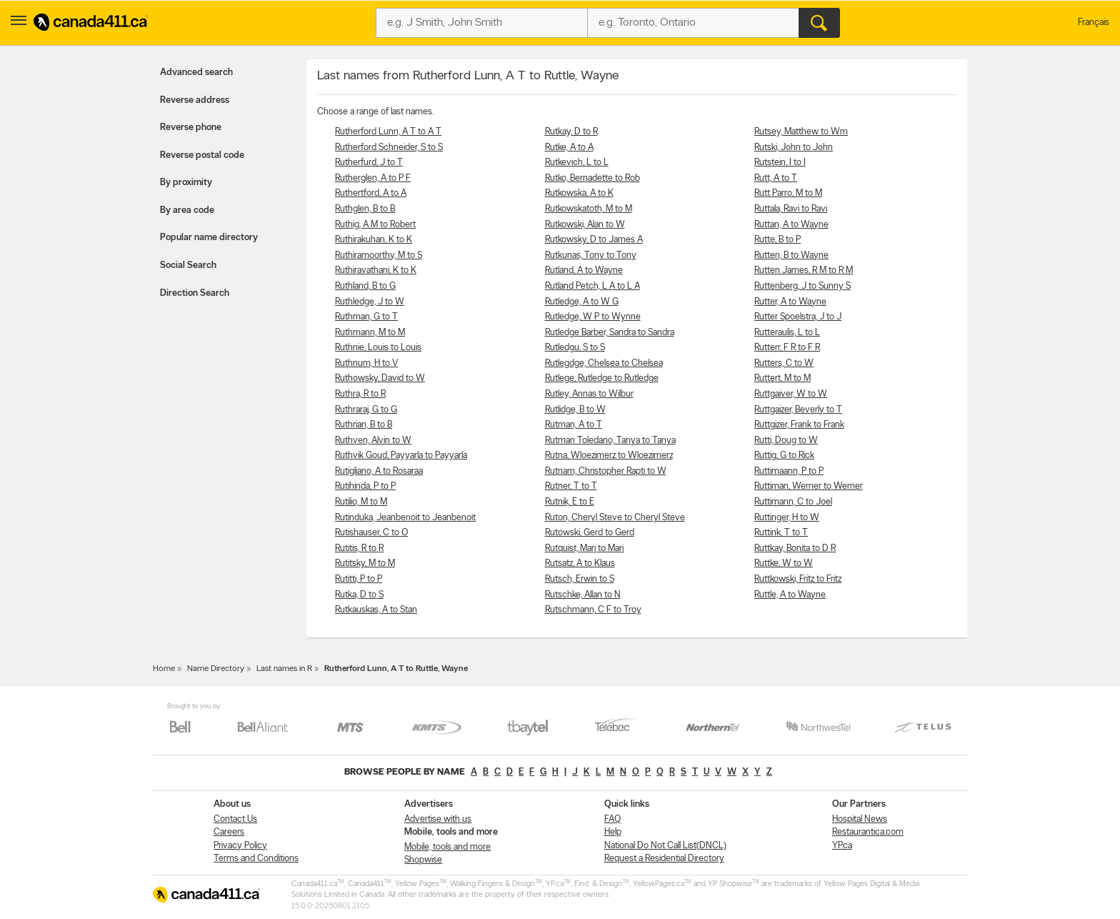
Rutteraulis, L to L (787, 332)
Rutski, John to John (793, 147)
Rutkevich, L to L (577, 162)
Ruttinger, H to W (786, 517)
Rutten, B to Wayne (791, 255)
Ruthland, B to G (365, 286)
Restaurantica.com (868, 832)
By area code (187, 210)
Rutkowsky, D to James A (594, 239)
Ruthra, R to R (360, 394)
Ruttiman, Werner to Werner (808, 486)
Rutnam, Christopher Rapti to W (605, 471)
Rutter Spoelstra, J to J (797, 317)
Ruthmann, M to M (370, 332)
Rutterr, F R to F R (787, 347)
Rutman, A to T (573, 424)
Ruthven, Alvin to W (373, 440)
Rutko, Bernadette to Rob (592, 178)
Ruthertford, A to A (370, 193)
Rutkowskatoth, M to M (588, 209)
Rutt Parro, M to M (788, 193)
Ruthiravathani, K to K (375, 270)
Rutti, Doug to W (786, 440)
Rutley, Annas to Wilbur (589, 394)
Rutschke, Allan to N (583, 595)
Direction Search (194, 293)
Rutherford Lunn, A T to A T (388, 131)
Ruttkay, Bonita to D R (795, 548)
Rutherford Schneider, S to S (389, 147)
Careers (229, 832)
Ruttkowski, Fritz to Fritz (797, 579)
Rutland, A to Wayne (584, 270)
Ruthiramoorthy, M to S (378, 255)
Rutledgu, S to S (575, 347)
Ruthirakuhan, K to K (373, 239)
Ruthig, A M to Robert (375, 224)
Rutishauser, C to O (371, 532)
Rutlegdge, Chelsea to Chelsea (604, 363)
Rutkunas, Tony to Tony (590, 255)
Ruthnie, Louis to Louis (378, 347)
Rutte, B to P (777, 239)
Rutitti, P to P (358, 579)
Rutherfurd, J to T (369, 162)
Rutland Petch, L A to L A (592, 286)
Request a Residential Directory (664, 858)
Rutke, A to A (569, 147)
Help (612, 832)
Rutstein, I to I (780, 162)
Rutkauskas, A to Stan (376, 610)
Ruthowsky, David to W (380, 378)
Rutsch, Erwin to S (579, 579)
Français (1093, 22)
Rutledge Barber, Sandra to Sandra (609, 332)
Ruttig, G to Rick (784, 455)
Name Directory (215, 669)
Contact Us (235, 819)
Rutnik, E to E (569, 502)
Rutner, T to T (571, 486)
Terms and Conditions (256, 858)
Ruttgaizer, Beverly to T (798, 409)
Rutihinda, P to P (365, 486)
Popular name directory (209, 237)
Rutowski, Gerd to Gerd (589, 532)
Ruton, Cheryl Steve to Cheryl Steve (615, 517)
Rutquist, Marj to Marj (584, 548)
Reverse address (194, 100)
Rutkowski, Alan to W (585, 224)
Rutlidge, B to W (575, 409)
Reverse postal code (202, 155)
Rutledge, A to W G (582, 302)
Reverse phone (190, 127)
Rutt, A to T (775, 178)
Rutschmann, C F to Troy (593, 610)
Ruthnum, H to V (366, 363)
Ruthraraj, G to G (366, 409)
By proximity (186, 182)
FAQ (612, 819)
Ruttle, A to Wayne (790, 595)
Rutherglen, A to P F (373, 178)
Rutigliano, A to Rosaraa (379, 471)
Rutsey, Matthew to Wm (801, 131)
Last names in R (284, 669)
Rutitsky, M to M (365, 563)
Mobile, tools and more (447, 847)
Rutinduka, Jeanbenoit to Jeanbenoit (405, 517)
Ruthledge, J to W (369, 302)
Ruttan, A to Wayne (791, 224)
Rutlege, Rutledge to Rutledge (602, 378)
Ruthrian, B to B (363, 424)
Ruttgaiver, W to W (790, 394)
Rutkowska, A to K (579, 193)
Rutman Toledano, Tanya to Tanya (610, 440)
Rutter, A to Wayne (790, 302)
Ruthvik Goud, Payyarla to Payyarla (401, 455)
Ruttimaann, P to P (789, 471)
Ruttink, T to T (781, 532)
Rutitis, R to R (359, 548)
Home (164, 669)
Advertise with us (437, 819)
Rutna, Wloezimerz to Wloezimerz (609, 455)
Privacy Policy (240, 845)
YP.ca (842, 845)
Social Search (188, 265)
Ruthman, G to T (366, 317)
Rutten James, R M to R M (803, 270)
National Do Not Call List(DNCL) (665, 845)
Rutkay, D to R (571, 131)
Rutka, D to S (359, 595)
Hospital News (859, 819)
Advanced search (196, 72)
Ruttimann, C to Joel (793, 502)
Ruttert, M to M (782, 378)
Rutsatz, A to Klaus (580, 563)
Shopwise (423, 860)
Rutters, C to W (784, 363)
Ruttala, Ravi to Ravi (790, 209)
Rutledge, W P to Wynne (593, 317)
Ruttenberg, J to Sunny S (802, 286)
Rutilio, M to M (361, 502)
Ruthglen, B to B (365, 209)
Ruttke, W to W (783, 563)
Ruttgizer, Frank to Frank (799, 424)
